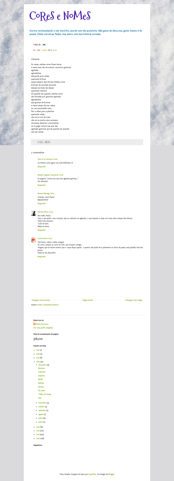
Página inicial (88, 300)
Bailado (41, 383)
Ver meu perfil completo (43, 328)
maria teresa (42, 238)
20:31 (51, 212)
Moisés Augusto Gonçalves (48, 175)
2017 (38, 350)
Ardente (41, 376)
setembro (42, 410)
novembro (42, 403)
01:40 (55, 159)
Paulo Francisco (42, 324)
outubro (41, 406)
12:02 (50, 238)
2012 (38, 431)
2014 (38, 362)
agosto (41, 414)
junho (40, 422)
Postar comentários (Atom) (48, 305)
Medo (40, 379)
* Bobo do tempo (44, 394)
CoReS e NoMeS (60, 16)
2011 (38, 434)
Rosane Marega (44, 193)
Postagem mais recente (41, 300)
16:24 (52, 193)
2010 (38, 438)
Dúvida (41, 387)
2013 (38, 427)
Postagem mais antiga (133, 300)
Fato (39, 398)
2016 (38, 354)
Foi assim (41, 390)
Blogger (111, 474)
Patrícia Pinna (43, 212)
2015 (38, 358)
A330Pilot (92, 474)
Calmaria (41, 372)
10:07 (61, 175)
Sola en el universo (45, 159)
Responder (42, 167)
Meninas (41, 368)
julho (40, 418)
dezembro (42, 365)
